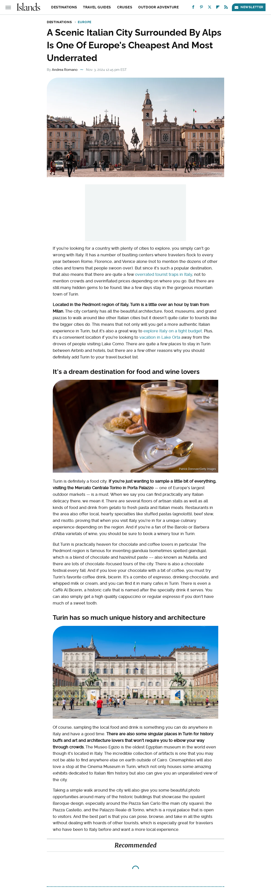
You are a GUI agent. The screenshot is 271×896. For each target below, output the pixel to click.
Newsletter (248, 7)
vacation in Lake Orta (159, 337)
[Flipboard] (218, 8)
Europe (84, 22)
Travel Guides (97, 7)
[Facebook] (193, 8)
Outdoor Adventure (158, 7)
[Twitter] (209, 8)
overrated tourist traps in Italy (163, 274)
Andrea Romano (65, 70)
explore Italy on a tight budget (172, 330)
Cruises (124, 7)
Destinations (64, 7)
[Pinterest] (201, 8)
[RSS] (226, 8)
